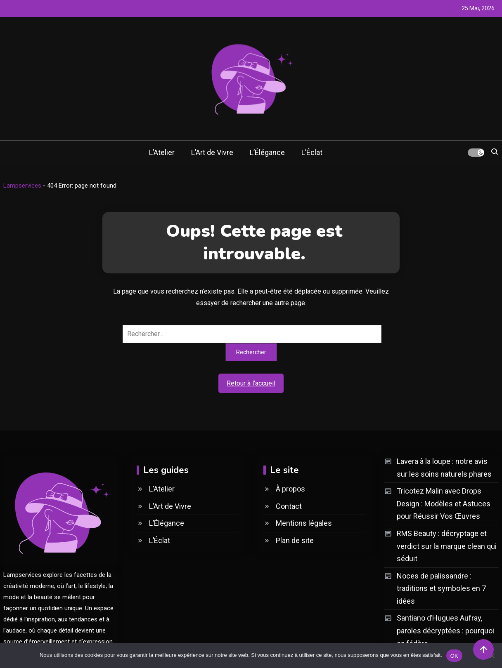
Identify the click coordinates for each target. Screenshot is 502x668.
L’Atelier (162, 152)
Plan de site (295, 540)
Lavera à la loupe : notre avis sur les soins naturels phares (444, 467)
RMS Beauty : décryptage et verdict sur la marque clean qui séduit (447, 546)
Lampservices (22, 185)
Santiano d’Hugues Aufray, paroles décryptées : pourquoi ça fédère (445, 630)
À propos (290, 489)
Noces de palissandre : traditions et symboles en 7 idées (441, 588)
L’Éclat (311, 152)
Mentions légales (304, 523)
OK (454, 655)
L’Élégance (267, 152)
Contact (289, 506)
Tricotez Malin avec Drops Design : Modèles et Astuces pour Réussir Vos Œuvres (443, 503)
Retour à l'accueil (251, 383)
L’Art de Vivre (212, 152)
